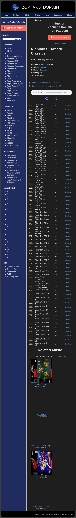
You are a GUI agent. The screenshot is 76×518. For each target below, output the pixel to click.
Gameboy (11, 54)
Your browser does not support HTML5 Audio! (51, 92)
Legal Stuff (61, 514)
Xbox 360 (11, 101)
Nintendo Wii (12, 69)
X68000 (10, 143)
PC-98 (9, 133)
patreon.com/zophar (60, 43)
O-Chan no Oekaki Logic (41, 446)
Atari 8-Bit (11, 118)
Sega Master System (15, 84)
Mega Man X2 (41, 476)
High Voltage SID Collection (14, 181)
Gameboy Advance (14, 56)
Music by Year (12, 277)
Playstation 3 (12, 76)
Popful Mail (41, 415)
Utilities (37, 15)
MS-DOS (10, 126)
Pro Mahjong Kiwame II (41, 507)
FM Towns (11, 123)
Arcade (10, 113)
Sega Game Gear (14, 81)
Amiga (9, 110)
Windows (10, 141)
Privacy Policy (69, 514)
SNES (9, 51)
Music (27, 15)
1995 (51, 60)
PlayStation (11, 155)
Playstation (11, 71)
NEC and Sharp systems (13, 174)
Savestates (58, 15)
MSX (9, 168)
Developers (11, 272)
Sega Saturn (12, 91)
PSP (9, 79)
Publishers (11, 274)
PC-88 (9, 131)
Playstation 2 (12, 74)
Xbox (9, 98)
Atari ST (10, 115)
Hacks (47, 15)
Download (68, 106)
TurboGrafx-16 (13, 96)
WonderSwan (12, 177)
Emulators (16, 15)
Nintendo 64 (12, 64)
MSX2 (9, 128)
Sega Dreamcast (14, 93)
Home (6, 15)
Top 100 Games (13, 269)
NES (9, 49)
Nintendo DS (12, 59)
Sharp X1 (11, 138)
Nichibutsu (43, 70)
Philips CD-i (12, 136)
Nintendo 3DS (12, 61)
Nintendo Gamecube (15, 66)
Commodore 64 (13, 120)
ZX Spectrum (12, 146)
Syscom (43, 67)
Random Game (13, 267)
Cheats (69, 15)
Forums (38, 20)
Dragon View (41, 384)
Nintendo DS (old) (14, 165)
